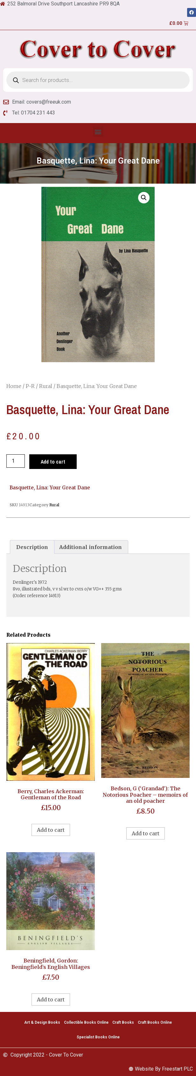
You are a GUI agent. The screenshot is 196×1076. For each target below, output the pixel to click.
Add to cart (53, 461)
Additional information (90, 547)
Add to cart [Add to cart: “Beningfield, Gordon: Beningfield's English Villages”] (51, 999)
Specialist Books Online (98, 1037)
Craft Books (123, 1022)
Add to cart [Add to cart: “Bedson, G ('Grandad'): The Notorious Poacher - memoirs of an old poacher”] (145, 833)
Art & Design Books (42, 1022)
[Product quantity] (15, 461)
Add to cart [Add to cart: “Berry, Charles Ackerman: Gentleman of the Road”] (51, 830)
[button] (98, 131)
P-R (30, 386)
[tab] (32, 547)
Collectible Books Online (86, 1022)
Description (32, 547)
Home (13, 386)
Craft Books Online (155, 1022)
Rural (45, 386)
